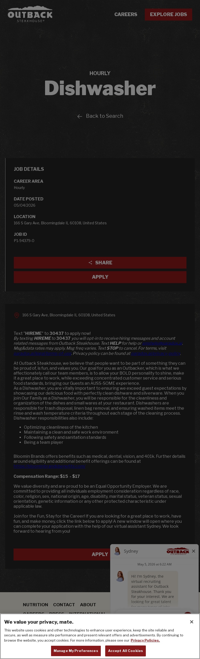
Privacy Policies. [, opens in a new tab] (145, 640)
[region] (100, 636)
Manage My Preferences (76, 651)
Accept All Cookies (125, 651)
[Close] (191, 622)
